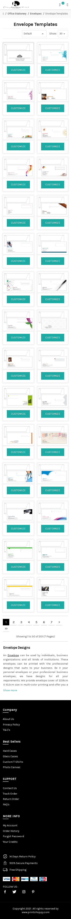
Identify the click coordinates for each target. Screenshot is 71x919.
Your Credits (10, 841)
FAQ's (6, 804)
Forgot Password (13, 836)
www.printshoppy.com (35, 912)
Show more (10, 690)
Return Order (11, 799)
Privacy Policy (11, 724)
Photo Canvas (11, 767)
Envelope (13, 655)
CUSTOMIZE (18, 70)
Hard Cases (10, 750)
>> (6, 628)
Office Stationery (17, 13)
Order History (11, 831)
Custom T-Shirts (13, 762)
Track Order (10, 793)
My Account (10, 825)
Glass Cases (10, 756)
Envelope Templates (56, 13)
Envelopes (36, 13)
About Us (8, 719)
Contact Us (10, 788)
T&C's (6, 730)
